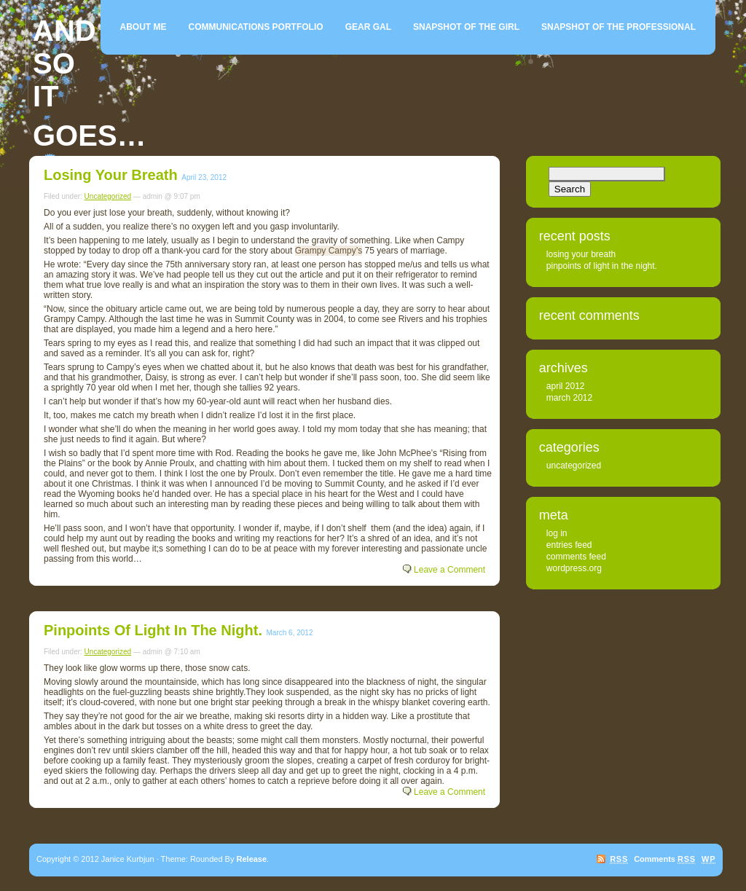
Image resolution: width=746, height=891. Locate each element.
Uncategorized (108, 196)
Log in (557, 533)
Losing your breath (111, 175)
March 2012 (569, 398)
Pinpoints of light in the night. (153, 630)
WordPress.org (574, 568)
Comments (665, 859)
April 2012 (565, 386)
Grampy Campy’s (328, 251)
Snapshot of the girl (466, 27)
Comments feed (576, 557)
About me (143, 27)
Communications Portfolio (256, 27)
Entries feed (569, 545)
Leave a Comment (449, 570)
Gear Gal (368, 27)
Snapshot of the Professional (618, 27)
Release (252, 859)
